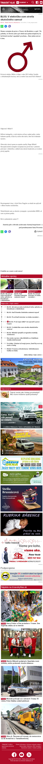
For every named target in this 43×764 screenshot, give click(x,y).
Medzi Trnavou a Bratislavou (12, 22)
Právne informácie (21, 744)
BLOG (2, 22)
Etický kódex (23, 746)
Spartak (3, 661)
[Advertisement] (21, 102)
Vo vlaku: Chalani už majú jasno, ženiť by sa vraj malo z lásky (24, 344)
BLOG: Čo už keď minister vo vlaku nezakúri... (34, 295)
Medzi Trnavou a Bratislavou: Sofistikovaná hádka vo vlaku (23, 350)
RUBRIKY (22, 2)
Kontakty (38, 746)
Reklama (29, 746)
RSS (34, 746)
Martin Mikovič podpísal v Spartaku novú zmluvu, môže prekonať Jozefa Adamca (20, 662)
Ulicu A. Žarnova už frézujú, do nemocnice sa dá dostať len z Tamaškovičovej (21, 737)
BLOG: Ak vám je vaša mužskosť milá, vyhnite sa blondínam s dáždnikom (6, 297)
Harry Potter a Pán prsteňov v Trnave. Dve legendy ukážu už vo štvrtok (20, 624)
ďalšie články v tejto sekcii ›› (33, 355)
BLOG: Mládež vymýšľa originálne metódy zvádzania (22, 333)
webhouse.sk (29, 760)
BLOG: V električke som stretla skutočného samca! (22, 328)
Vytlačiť (38, 231)
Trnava (3, 623)
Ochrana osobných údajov (34, 744)
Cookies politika (37, 748)
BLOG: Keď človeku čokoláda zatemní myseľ (20, 295)
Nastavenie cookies (26, 748)
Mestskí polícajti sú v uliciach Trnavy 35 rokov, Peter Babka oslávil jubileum (20, 700)
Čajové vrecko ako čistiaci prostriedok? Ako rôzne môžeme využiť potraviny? (25, 393)
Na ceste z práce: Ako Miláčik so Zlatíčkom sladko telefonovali (22, 339)
